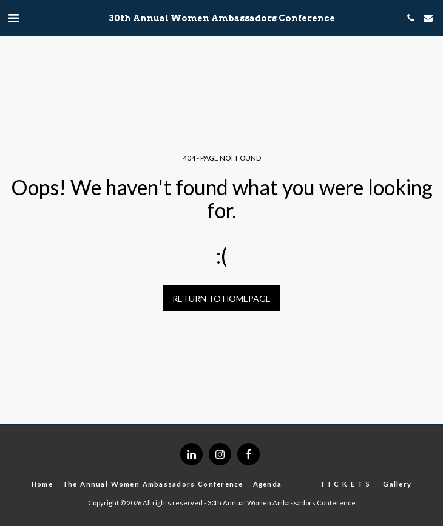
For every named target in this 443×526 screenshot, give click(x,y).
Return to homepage (221, 298)
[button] (13, 17)
